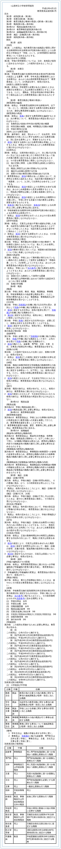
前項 (10, 142)
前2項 (10, 554)
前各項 (11, 205)
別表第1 (22, 305)
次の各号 (32, 268)
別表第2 (34, 336)
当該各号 (21, 598)
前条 (22, 116)
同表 (16, 307)
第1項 (10, 315)
